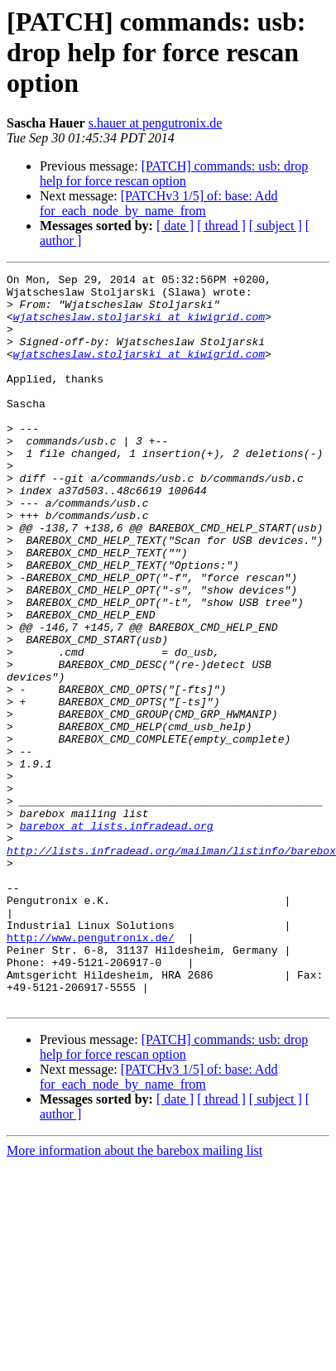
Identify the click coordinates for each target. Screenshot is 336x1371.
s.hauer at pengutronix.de (156, 123)
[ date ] (175, 226)
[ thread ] (221, 226)
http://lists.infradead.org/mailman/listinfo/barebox (171, 967)
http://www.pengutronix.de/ (91, 1071)
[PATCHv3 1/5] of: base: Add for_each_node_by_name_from (158, 203)
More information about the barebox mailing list (134, 1297)
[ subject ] (275, 226)
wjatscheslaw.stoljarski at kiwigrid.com (139, 326)
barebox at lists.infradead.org (117, 937)
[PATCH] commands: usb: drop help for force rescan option (174, 173)
